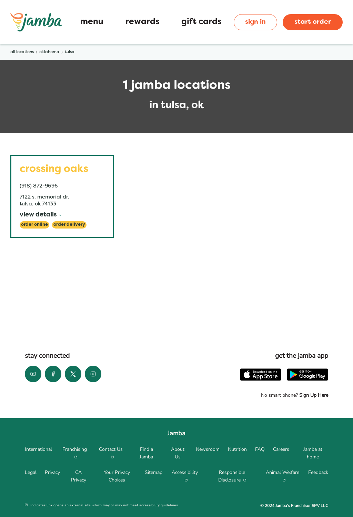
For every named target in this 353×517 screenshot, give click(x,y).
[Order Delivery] (69, 225)
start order (312, 22)
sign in (255, 22)
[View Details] (40, 215)
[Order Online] (34, 225)
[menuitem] (38, 453)
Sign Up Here (313, 395)
